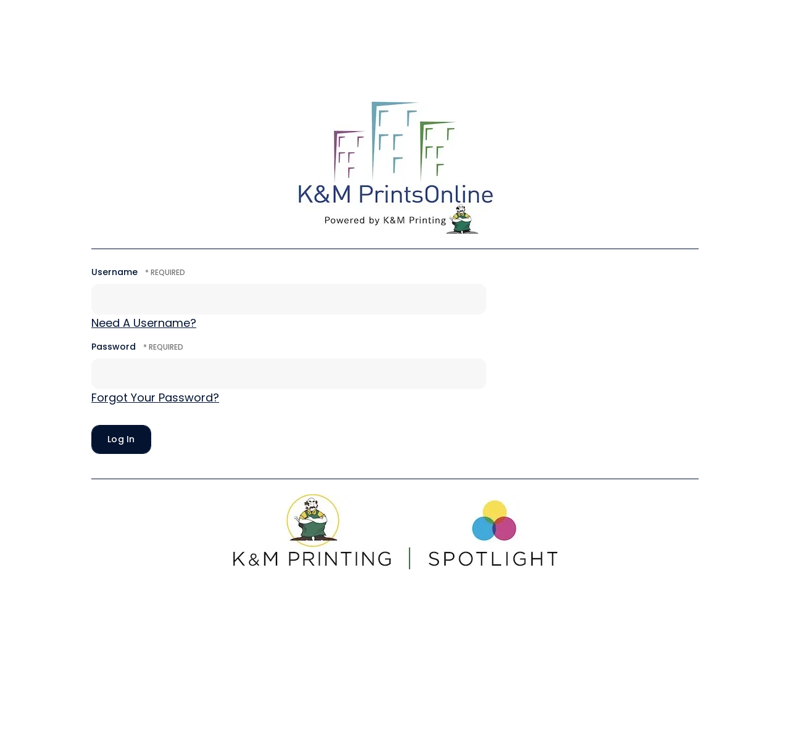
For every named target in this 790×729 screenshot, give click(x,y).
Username (114, 272)
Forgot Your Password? (155, 397)
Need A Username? (143, 323)
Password (113, 346)
